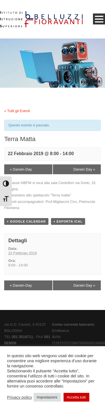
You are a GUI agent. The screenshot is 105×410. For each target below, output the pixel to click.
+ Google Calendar (26, 221)
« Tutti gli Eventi (17, 111)
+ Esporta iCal (68, 221)
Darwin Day (84, 169)
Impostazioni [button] (47, 397)
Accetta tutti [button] (76, 397)
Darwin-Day (21, 169)
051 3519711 (22, 337)
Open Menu (99, 18)
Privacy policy (19, 397)
